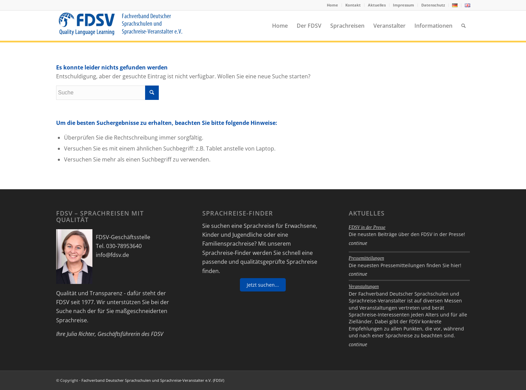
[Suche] (463, 26)
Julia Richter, (81, 334)
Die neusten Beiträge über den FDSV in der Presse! (407, 234)
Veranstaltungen (364, 286)
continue (358, 243)
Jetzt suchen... (263, 285)
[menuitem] (332, 5)
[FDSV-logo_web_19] (120, 26)
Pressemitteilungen (366, 258)
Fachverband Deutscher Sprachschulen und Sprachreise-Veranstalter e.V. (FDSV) (152, 380)
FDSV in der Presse (367, 227)
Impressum (403, 5)
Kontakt (353, 5)
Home (332, 5)
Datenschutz (433, 5)
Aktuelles (377, 5)
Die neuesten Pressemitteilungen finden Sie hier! (405, 265)
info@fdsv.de (112, 255)
